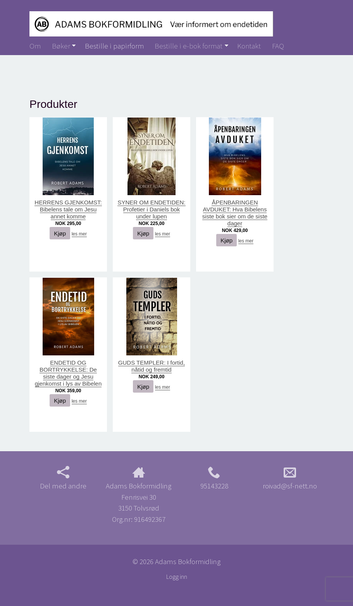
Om (35, 45)
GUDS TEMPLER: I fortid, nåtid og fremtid (151, 366)
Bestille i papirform (114, 45)
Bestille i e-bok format (188, 45)
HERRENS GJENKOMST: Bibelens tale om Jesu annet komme (68, 209)
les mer (79, 234)
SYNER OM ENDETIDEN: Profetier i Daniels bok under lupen (151, 209)
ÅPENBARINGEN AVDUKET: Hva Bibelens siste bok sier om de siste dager (234, 213)
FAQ (278, 45)
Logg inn (176, 576)
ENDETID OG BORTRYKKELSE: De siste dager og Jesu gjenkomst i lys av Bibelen (68, 373)
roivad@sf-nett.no (290, 478)
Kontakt (249, 45)
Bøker (61, 45)
